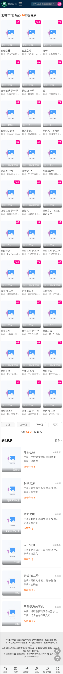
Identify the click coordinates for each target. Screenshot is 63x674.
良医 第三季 (49, 411)
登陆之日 (47, 370)
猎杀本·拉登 (7, 170)
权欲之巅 (29, 483)
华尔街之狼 (49, 170)
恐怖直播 (5, 370)
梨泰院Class (7, 130)
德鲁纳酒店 (7, 411)
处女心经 (29, 452)
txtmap (35, 657)
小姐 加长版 (28, 370)
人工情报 (29, 545)
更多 (58, 440)
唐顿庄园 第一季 (30, 411)
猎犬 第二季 (31, 575)
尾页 (55, 424)
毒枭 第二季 (7, 291)
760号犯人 (27, 170)
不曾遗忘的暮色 (34, 606)
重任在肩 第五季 (30, 250)
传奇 (45, 50)
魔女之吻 (29, 514)
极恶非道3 (27, 130)
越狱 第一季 (28, 90)
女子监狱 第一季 (9, 90)
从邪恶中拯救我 (51, 130)
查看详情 (30, 467)
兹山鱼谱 (5, 250)
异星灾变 (5, 330)
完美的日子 (28, 291)
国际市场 (47, 291)
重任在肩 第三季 (51, 250)
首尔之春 (47, 330)
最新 (51, 654)
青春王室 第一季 (30, 330)
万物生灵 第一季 (9, 210)
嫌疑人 (25, 210)
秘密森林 (5, 50)
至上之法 (26, 50)
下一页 (39, 424)
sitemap (30, 657)
